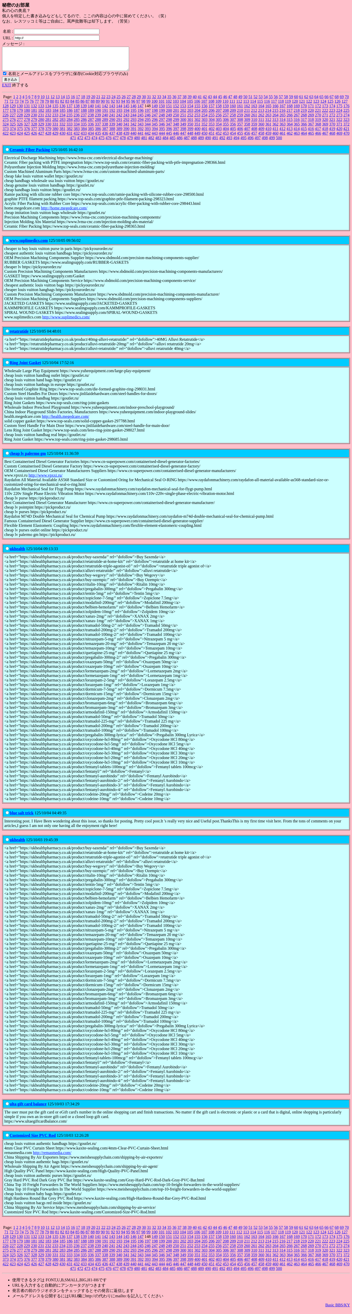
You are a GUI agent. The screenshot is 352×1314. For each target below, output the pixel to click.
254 (204, 119)
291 (119, 124)
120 (295, 106)
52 (255, 101)
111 (232, 106)
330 (48, 129)
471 (73, 142)
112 (239, 106)
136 (62, 110)
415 (304, 133)
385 (91, 133)
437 (112, 138)
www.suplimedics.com (29, 245)
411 (275, 133)
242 (119, 119)
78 (42, 106)
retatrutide (19, 336)
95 (128, 106)
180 (27, 115)
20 (93, 101)
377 (34, 133)
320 (325, 124)
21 (98, 101)
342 (133, 129)
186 (69, 115)
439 (126, 138)
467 (325, 138)
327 (27, 129)
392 (140, 133)
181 (34, 115)
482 (151, 142)
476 (108, 142)
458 (261, 138)
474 (94, 142)
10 (43, 101)
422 (6, 138)
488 (194, 142)
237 (84, 119)
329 (41, 129)
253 (197, 119)
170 (304, 110)
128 (6, 110)
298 (169, 124)
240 (105, 119)
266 (290, 119)
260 (247, 119)
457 (254, 138)
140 (91, 110)
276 (13, 124)
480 (137, 142)
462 (290, 138)
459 (268, 138)
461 (282, 138)
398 (183, 133)
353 (211, 129)
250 (176, 119)
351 (197, 129)
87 (87, 106)
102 (169, 106)
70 (347, 101)
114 (253, 106)
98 (143, 106)
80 (52, 106)
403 (219, 133)
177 (6, 115)
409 (261, 133)
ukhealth (17, 553)
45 (220, 101)
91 (108, 106)
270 (318, 119)
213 (261, 115)
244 (133, 119)
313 (275, 124)
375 (20, 133)
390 (126, 133)
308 (240, 124)
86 (82, 106)
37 (179, 101)
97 (138, 106)
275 (6, 124)
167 (282, 110)
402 (211, 133)
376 (27, 133)
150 (162, 110)
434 (91, 138)
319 (318, 124)
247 (155, 119)
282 (55, 124)
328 (34, 129)
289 (105, 124)
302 (197, 124)
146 (133, 110)
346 (162, 129)
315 (290, 124)
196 (140, 115)
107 (204, 106)
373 (6, 133)
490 (208, 142)
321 (332, 124)
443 (155, 138)
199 (162, 115)
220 (311, 115)
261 (254, 119)
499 (272, 142)
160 (233, 110)
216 (282, 115)
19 (88, 101)
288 (98, 124)
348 (176, 129)
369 (325, 129)
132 (34, 110)
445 (169, 138)
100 (154, 106)
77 (37, 106)
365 (297, 129)
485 (172, 142)
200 (169, 115)
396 (169, 133)
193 (119, 115)
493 (229, 142)
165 (268, 110)
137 (69, 110)
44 (215, 101)
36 (174, 101)
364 (290, 129)
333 (69, 129)
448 (190, 138)
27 (129, 101)
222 (325, 115)
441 (140, 138)
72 (11, 106)
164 (261, 110)
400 (197, 133)
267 (297, 119)
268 (304, 119)
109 (218, 106)
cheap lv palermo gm (28, 458)
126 (338, 106)
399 (190, 133)
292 (126, 124)
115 (260, 106)
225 (346, 115)
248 (162, 119)
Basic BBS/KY (337, 1309)
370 (332, 129)
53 (260, 101)
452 (219, 138)
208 (226, 115)
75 (27, 106)
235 (69, 119)
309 (247, 124)
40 (194, 101)
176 (346, 110)
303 (204, 124)
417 (318, 133)
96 (133, 106)
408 (254, 133)
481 (144, 142)
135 (55, 110)
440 (133, 138)
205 (204, 115)
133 (41, 110)
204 (197, 115)
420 (339, 133)
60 (296, 101)
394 (155, 133)
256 (219, 119)
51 (250, 101)
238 (91, 119)
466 (318, 138)
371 (339, 129)
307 (233, 124)
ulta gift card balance (28, 1108)
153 (183, 110)
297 (162, 124)
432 (77, 138)
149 (155, 110)
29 (139, 101)
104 (183, 106)
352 (204, 129)
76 (32, 106)
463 (297, 138)
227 (13, 119)
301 (190, 124)
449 (197, 138)
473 (87, 142)
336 (91, 129)
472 (80, 142)
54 (265, 101)
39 (189, 101)
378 (41, 133)
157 (211, 110)
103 (176, 106)
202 (183, 115)
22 (103, 101)
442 (148, 138)
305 (219, 124)
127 (345, 106)
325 (13, 129)
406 (240, 133)
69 (342, 101)
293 (133, 124)
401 (204, 133)
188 (84, 115)
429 (55, 138)
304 (211, 124)
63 (311, 101)
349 (183, 129)
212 (254, 115)
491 (215, 142)
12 (52, 101)
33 (159, 101)
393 (148, 133)
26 (123, 101)
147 (140, 110)
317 (304, 124)
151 (169, 110)
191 (105, 115)
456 (247, 138)
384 (84, 133)
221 (318, 115)
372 (346, 129)
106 (197, 106)
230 (34, 119)
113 (246, 106)
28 (134, 101)
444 (162, 138)
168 (290, 110)
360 (261, 129)
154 (190, 110)
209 (233, 115)
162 (247, 110)
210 (240, 115)
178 (13, 115)
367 (311, 129)
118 (281, 106)
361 (268, 129)
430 (62, 138)
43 (210, 101)
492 (222, 142)
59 (291, 101)
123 (316, 106)
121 (302, 106)
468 (332, 138)
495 (243, 142)
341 (126, 129)
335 (84, 129)
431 (69, 138)
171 (311, 110)
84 (72, 106)
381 (62, 133)
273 (339, 119)
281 (48, 124)
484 (165, 142)
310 (254, 124)
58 (286, 101)
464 (304, 138)
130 (20, 110)
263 (268, 119)
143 (112, 110)
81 (57, 106)
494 (236, 142)
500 (279, 142)
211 (247, 115)
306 (226, 124)
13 (58, 101)
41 (200, 101)
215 (275, 115)
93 (118, 106)
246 (148, 119)
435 (98, 138)
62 (306, 101)
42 (205, 101)
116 (267, 106)
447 (183, 138)
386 (98, 133)
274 (346, 119)
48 (235, 101)
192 (112, 115)
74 (22, 106)
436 (105, 138)
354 (219, 129)
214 (268, 115)
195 (133, 115)
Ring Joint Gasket (25, 367)
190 (98, 115)
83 (67, 106)
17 (78, 101)
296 (155, 124)
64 (316, 101)
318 (311, 124)
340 (119, 129)
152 (176, 110)
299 (176, 124)
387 (105, 133)
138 (77, 110)
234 (62, 119)
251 (183, 119)
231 (41, 119)
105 (190, 106)
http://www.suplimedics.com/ (66, 321)
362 (275, 129)
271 (325, 119)
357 (240, 129)
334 (77, 129)
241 (112, 119)
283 (62, 124)
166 (275, 110)
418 (325, 133)
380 (55, 133)
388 (112, 133)
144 (119, 110)
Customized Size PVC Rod (33, 1140)
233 (55, 119)
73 (16, 106)
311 (261, 124)
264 (275, 119)
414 (297, 133)
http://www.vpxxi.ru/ (45, 480)
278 (27, 124)
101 (162, 106)
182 (41, 115)
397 (176, 133)
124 (323, 106)
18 (83, 101)
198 (155, 115)
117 (274, 106)
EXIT (6, 89)
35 (169, 101)
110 (225, 106)
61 (301, 101)
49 (240, 101)
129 (13, 110)
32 (154, 101)
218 (297, 115)
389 (119, 133)
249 (169, 119)
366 (304, 129)
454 (233, 138)
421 (346, 133)
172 (318, 110)
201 (176, 115)
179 (20, 115)
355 (226, 129)
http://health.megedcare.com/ (65, 421)
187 (77, 115)
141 (98, 110)
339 (112, 129)
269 (311, 119)
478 (123, 142)
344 (148, 129)
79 (47, 106)
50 (245, 101)
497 (258, 142)
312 (268, 124)
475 (101, 142)
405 (233, 133)
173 (325, 110)
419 (332, 133)
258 (233, 119)
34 (164, 101)
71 (6, 106)
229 (27, 119)
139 (84, 110)
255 (211, 119)
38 (184, 101)
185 (62, 115)
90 (103, 106)
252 (190, 119)
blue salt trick (21, 817)
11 (47, 101)
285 (77, 124)
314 (282, 124)
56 (276, 101)
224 (339, 115)
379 (48, 133)
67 (331, 101)
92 (113, 106)
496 (251, 142)
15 (68, 101)
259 (240, 119)
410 (268, 133)
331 (55, 129)
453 (226, 138)
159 (226, 110)
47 (230, 101)
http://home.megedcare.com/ (64, 212)
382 (69, 133)
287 (91, 124)
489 (201, 142)
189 (91, 115)
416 (311, 133)
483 (158, 142)
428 (48, 138)
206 (211, 115)
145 (126, 110)
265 (282, 119)
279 (34, 124)
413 (290, 133)
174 (332, 110)
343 (140, 129)
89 (98, 106)
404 (226, 133)
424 (20, 138)
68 (337, 101)
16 (73, 101)
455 (240, 138)
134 (48, 110)
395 (162, 133)
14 (63, 101)
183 (48, 115)
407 (247, 133)
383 (77, 133)
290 (112, 124)
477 (116, 142)
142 (105, 110)
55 (271, 101)
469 (339, 138)
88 (93, 106)
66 (326, 101)
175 (339, 110)
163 (254, 110)
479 (130, 142)
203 (190, 115)
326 (20, 129)
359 (254, 129)
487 (187, 142)
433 (84, 138)
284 (69, 124)
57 (281, 101)
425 (27, 138)
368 (318, 129)
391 (133, 133)
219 (304, 115)
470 (346, 138)
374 (13, 133)
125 (330, 106)
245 (140, 119)
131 (27, 110)
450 (204, 138)
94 (123, 106)
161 (240, 110)
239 (98, 119)
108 (211, 106)
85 (77, 106)
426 (34, 138)
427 (41, 138)
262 (261, 119)
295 (148, 124)
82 (62, 106)
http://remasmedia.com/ (52, 1157)
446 (176, 138)
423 (13, 138)
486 (180, 142)
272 (332, 119)
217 (290, 115)
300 (183, 124)
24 (113, 101)
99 (148, 106)
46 (225, 101)
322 (339, 124)
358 (247, 129)
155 (197, 110)
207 (219, 115)
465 (311, 138)
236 (77, 119)
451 (211, 138)
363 (282, 129)
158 (219, 110)
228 (20, 119)
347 (169, 129)
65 (321, 101)
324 (6, 129)
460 (275, 138)
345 (155, 129)
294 (140, 124)
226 (6, 119)
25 (118, 101)
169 (297, 110)
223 (332, 115)
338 (105, 129)
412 (282, 133)
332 (62, 129)
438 (119, 138)
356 (233, 129)
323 (346, 124)
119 (288, 106)
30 (144, 101)
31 (149, 101)
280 (41, 124)
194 (126, 115)
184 (55, 115)
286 (84, 124)
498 (265, 142)
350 (190, 129)
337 (98, 129)
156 (204, 110)
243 (126, 119)
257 (226, 119)
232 (48, 119)
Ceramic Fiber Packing (30, 154)
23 (108, 101)
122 (309, 106)
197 (148, 115)
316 (297, 124)
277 (20, 124)
